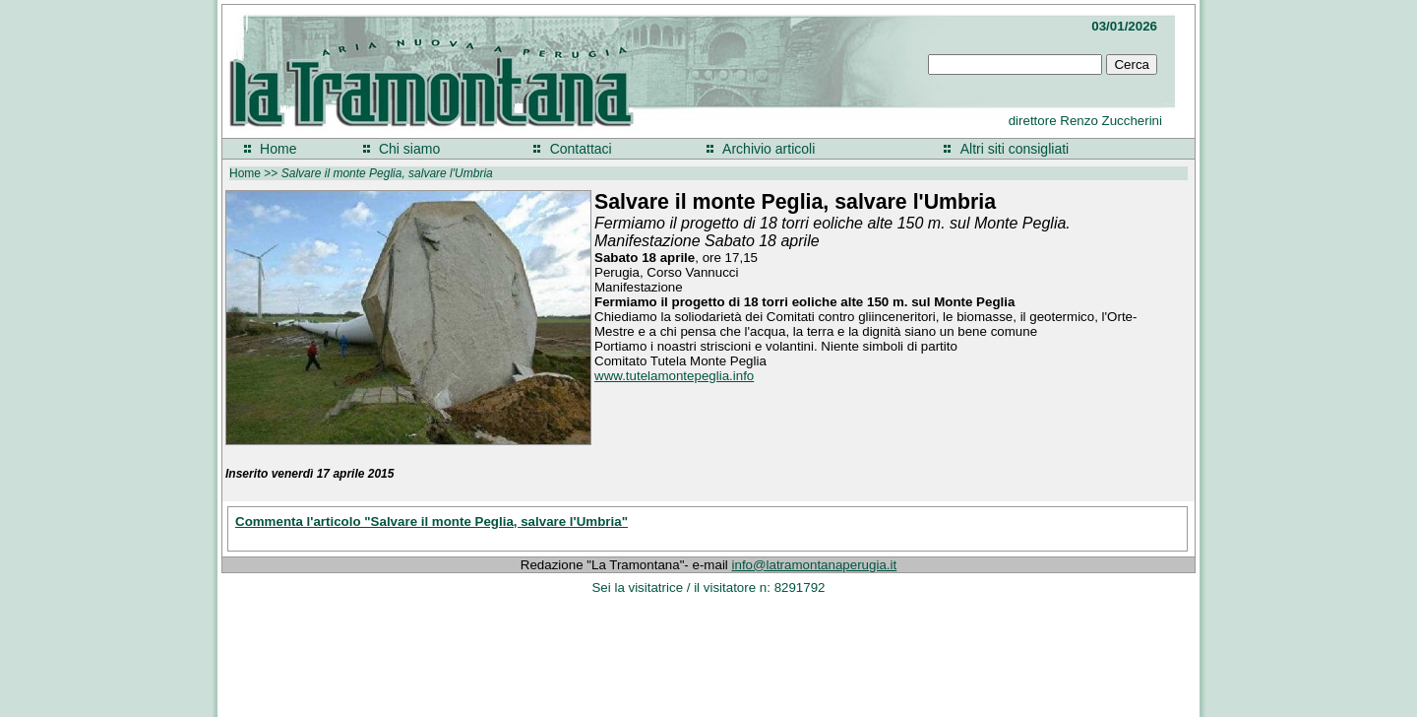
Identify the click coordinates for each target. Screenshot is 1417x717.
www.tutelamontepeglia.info (674, 375)
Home (278, 149)
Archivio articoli (768, 149)
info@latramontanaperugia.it (814, 564)
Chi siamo (409, 149)
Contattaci (581, 149)
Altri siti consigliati (1014, 149)
